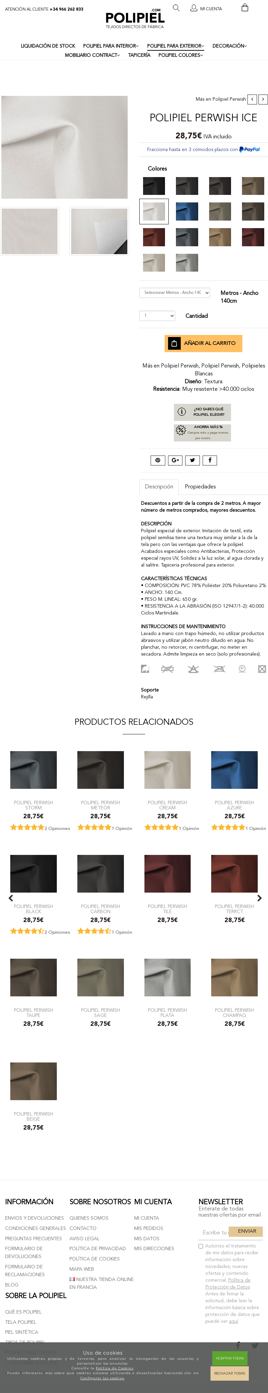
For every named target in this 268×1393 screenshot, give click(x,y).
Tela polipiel (20, 1322)
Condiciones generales (35, 1228)
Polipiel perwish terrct (234, 909)
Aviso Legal (84, 1238)
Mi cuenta (146, 1218)
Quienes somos (89, 1218)
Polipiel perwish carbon (100, 909)
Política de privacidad (97, 1248)
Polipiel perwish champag (234, 1013)
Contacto (83, 1228)
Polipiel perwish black (33, 909)
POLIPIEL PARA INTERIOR (111, 46)
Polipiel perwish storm (33, 805)
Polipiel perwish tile (167, 909)
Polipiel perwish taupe (33, 1013)
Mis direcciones (154, 1248)
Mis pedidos (148, 1228)
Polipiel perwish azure (234, 805)
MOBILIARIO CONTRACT (92, 55)
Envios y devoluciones (34, 1218)
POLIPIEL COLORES (180, 55)
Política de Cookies (114, 1368)
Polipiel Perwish (229, 99)
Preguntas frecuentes (33, 1238)
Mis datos (146, 1238)
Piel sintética (21, 1332)
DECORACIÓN (230, 46)
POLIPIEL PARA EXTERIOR (175, 46)
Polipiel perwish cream (167, 805)
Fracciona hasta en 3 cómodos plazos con (203, 149)
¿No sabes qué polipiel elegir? (208, 412)
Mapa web (81, 1269)
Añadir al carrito (201, 343)
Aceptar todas (230, 1358)
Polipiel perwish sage (100, 1013)
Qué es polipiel (23, 1312)
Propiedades (200, 487)
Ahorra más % (202, 433)
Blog (11, 1285)
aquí (233, 1321)
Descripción (159, 487)
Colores (157, 169)
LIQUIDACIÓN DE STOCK (48, 46)
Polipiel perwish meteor (100, 805)
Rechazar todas (229, 1373)
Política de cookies (94, 1259)
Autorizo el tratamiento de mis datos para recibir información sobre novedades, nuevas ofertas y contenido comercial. (229, 1284)
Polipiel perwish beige (33, 1117)
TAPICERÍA (139, 55)
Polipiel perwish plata (167, 1013)
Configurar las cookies (102, 1378)
